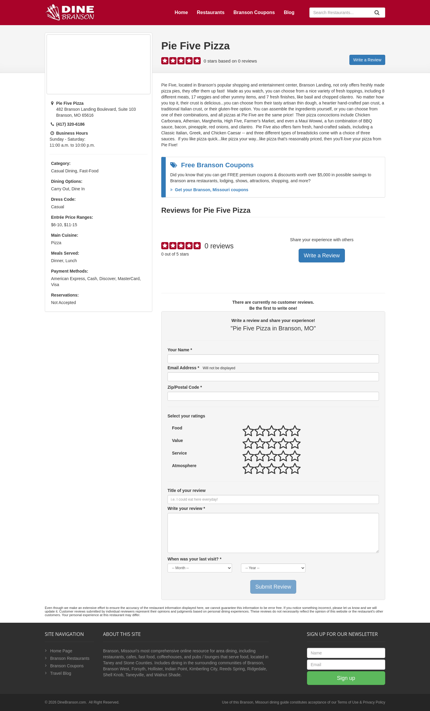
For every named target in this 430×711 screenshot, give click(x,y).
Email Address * (201, 367)
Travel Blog (60, 673)
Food (177, 428)
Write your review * (186, 508)
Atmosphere (184, 465)
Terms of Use (348, 702)
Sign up (346, 678)
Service (179, 453)
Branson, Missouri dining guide (264, 702)
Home (181, 12)
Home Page (61, 650)
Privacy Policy (374, 702)
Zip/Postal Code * (185, 387)
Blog (289, 12)
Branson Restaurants (70, 658)
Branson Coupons (254, 12)
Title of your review (186, 490)
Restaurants (210, 12)
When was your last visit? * (195, 559)
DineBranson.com (71, 702)
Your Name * (180, 349)
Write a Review (367, 59)
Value (177, 440)
